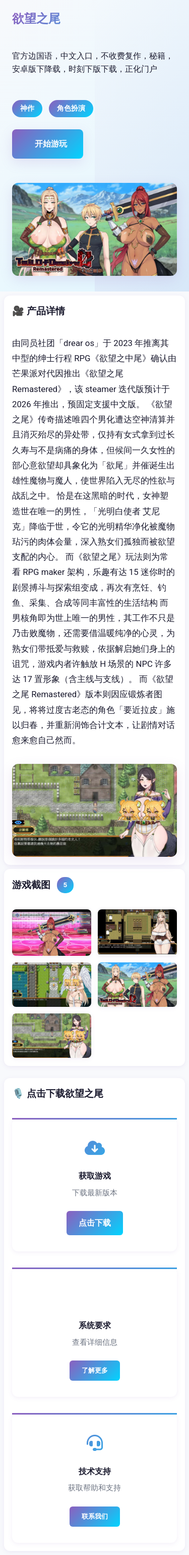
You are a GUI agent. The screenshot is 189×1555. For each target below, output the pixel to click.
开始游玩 (51, 144)
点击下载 (95, 1223)
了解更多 (95, 1370)
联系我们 (95, 1516)
